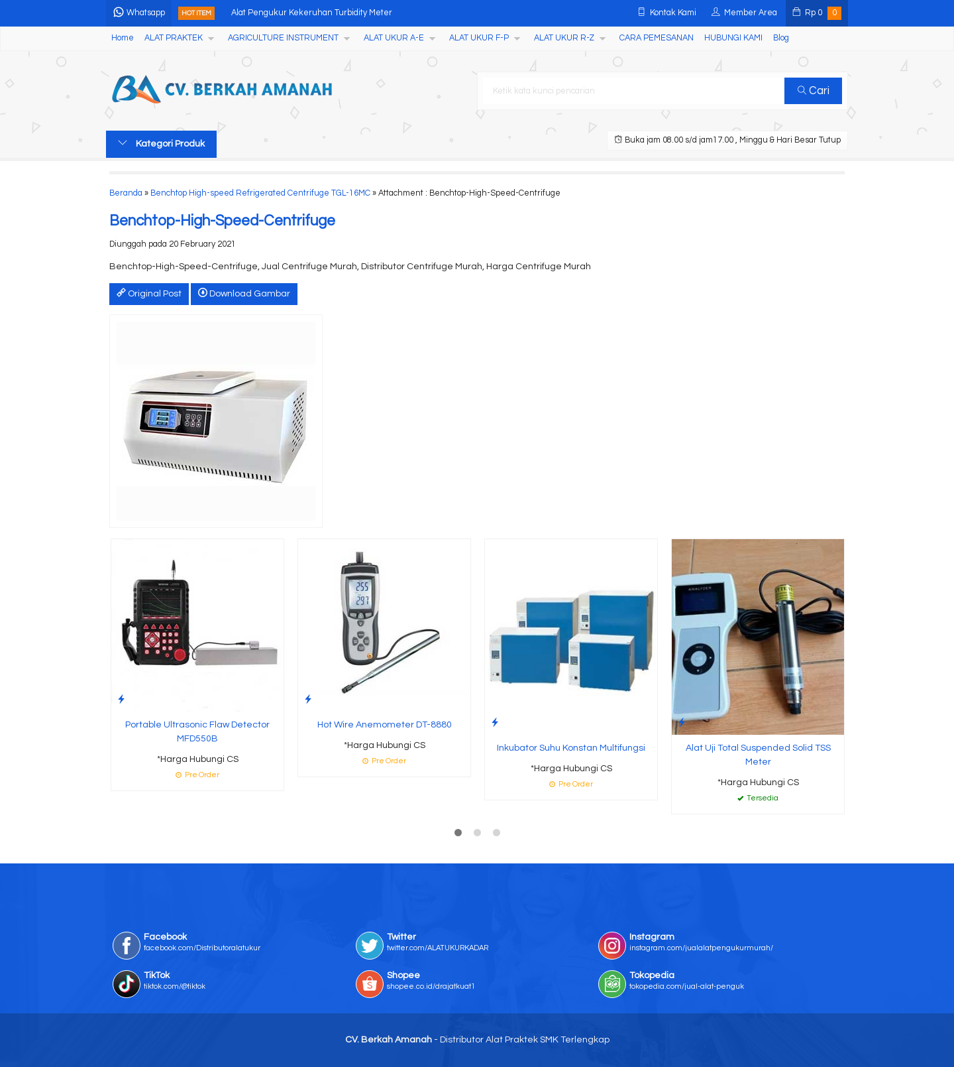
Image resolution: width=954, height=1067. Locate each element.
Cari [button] (813, 91)
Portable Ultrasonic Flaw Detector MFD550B (197, 731)
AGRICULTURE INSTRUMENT (283, 38)
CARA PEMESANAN (656, 38)
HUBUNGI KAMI (733, 38)
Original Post (149, 293)
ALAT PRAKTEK (173, 38)
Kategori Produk (161, 143)
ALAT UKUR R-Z (564, 38)
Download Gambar (244, 293)
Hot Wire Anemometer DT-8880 (384, 724)
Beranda (125, 193)
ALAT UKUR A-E (394, 38)
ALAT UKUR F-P (479, 38)
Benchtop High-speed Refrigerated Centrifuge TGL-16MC (260, 193)
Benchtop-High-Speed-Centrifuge (222, 221)
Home (122, 38)
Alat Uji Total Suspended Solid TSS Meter (758, 755)
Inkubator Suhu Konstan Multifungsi (571, 748)
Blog (781, 38)
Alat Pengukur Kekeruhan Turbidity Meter (311, 13)
